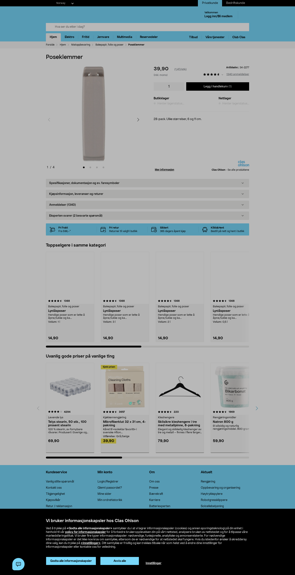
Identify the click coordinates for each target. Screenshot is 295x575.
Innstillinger (153, 563)
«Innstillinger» (91, 543)
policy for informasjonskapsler (85, 532)
